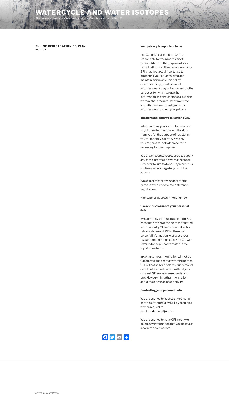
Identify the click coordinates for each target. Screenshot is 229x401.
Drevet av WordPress (46, 392)
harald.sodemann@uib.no (156, 311)
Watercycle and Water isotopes (102, 12)
